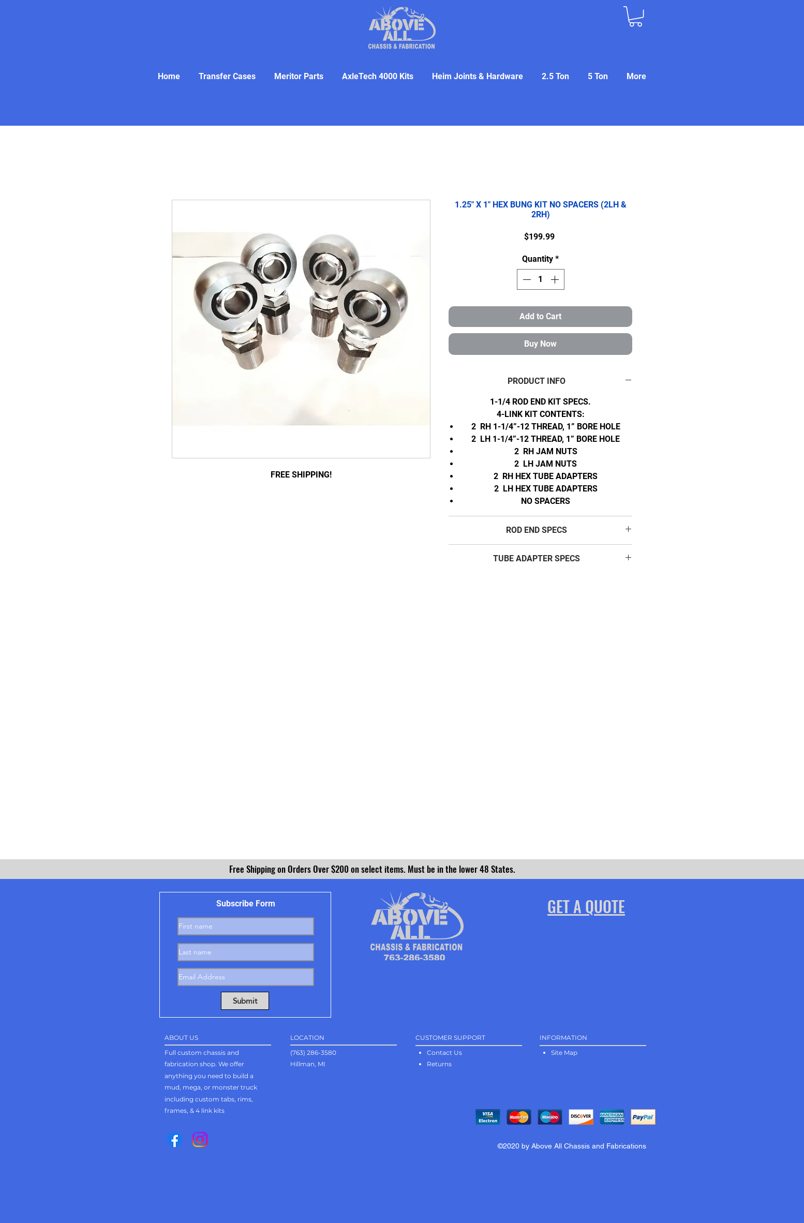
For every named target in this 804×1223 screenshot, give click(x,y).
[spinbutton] (540, 279)
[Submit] (245, 1001)
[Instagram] (200, 1139)
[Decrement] (525, 279)
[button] (635, 16)
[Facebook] (175, 1139)
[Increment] (555, 279)
